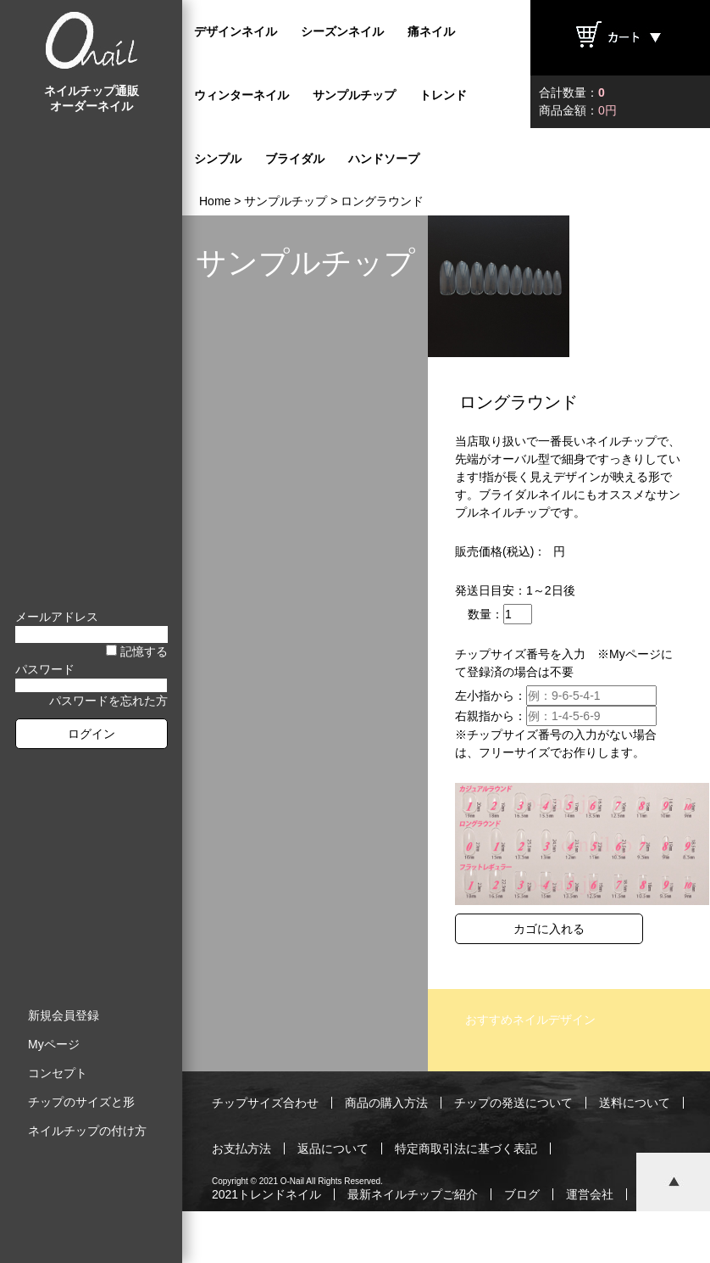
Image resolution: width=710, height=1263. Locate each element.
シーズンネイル (342, 31)
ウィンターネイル (241, 95)
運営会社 (589, 1194)
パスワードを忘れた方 (108, 700)
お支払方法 (241, 1148)
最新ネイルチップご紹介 (412, 1194)
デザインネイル (235, 31)
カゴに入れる (549, 929)
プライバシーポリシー (454, 1240)
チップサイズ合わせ (265, 1102)
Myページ (54, 1044)
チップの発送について (513, 1102)
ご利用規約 (339, 1240)
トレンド (443, 95)
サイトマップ (575, 1240)
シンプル (217, 158)
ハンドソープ (383, 158)
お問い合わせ (247, 1240)
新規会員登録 (63, 1015)
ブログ (522, 1194)
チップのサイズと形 (81, 1102)
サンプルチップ (354, 95)
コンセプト (57, 1073)
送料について (634, 1102)
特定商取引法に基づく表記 (466, 1148)
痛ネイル (431, 31)
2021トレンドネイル (266, 1194)
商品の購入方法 (386, 1102)
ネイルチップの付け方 (87, 1130)
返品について (333, 1148)
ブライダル (294, 158)
